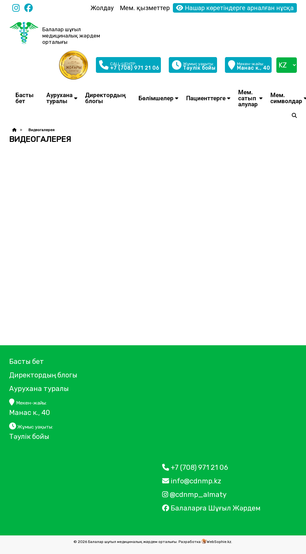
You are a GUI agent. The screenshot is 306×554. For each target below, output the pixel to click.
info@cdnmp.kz (191, 481)
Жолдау (102, 8)
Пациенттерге (206, 98)
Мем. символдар (286, 98)
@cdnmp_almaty (194, 494)
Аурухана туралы (59, 98)
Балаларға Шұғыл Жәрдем (212, 508)
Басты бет (24, 98)
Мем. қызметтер (145, 8)
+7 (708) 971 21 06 (195, 467)
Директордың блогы (105, 98)
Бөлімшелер (156, 98)
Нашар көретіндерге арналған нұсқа (235, 8)
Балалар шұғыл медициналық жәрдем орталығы (71, 35)
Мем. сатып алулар (248, 98)
